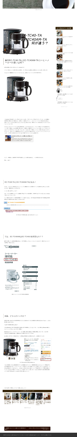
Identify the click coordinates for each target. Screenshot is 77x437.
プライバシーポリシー (21, 434)
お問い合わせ (14, 434)
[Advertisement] (38, 18)
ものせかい (12, 3)
